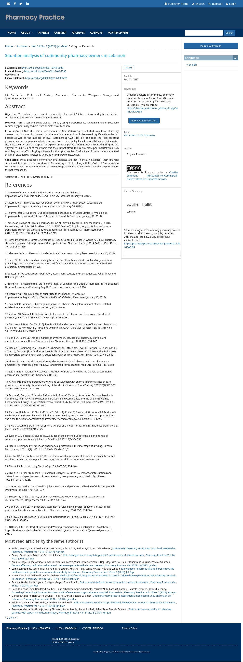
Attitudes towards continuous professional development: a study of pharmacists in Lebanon (125, 602)
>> (16, 617)
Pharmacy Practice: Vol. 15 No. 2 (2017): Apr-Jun (38, 551)
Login (231, 4)
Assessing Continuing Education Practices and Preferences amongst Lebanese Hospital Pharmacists (67, 592)
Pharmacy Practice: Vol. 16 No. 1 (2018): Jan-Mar (38, 605)
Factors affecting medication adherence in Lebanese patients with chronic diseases (58, 565)
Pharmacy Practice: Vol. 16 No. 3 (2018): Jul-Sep (108, 572)
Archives (78, 32)
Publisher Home (176, 4)
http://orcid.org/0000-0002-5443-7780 (45, 71)
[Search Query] (204, 33)
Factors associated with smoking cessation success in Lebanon (114, 582)
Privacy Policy (129, 628)
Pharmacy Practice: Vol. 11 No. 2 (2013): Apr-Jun (84, 612)
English (198, 4)
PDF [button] (130, 68)
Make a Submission (210, 45)
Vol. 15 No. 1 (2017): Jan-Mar (49, 46)
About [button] (26, 32)
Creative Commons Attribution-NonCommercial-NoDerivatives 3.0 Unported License (152, 176)
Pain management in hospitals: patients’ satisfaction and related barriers (103, 555)
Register (215, 4)
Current (60, 32)
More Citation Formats (144, 120)
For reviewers (118, 32)
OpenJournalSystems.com (139, 652)
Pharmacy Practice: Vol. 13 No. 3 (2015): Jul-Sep (131, 565)
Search (229, 32)
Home (12, 32)
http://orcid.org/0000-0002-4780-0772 (46, 78)
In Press (43, 32)
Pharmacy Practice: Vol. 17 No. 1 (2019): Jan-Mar (52, 578)
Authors (96, 32)
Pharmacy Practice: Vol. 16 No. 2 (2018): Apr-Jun (150, 592)
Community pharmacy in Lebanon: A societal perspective (144, 548)
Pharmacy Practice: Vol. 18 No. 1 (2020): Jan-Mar (49, 599)
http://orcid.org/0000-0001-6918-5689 (42, 67)
